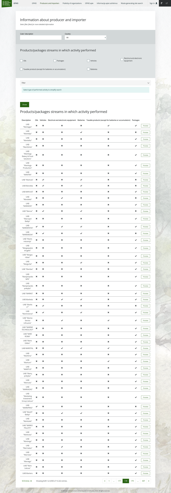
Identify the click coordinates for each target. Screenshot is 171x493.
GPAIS (16, 3)
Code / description (26, 34)
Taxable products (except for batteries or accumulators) (42, 69)
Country (67, 34)
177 (119, 481)
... (113, 481)
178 (125, 481)
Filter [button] (85, 83)
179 (132, 481)
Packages (59, 60)
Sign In (153, 3)
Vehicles (92, 60)
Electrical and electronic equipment (131, 59)
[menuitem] (34, 3)
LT (167, 3)
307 (143, 481)
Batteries (92, 69)
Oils (23, 60)
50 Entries (27, 481)
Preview (145, 126)
